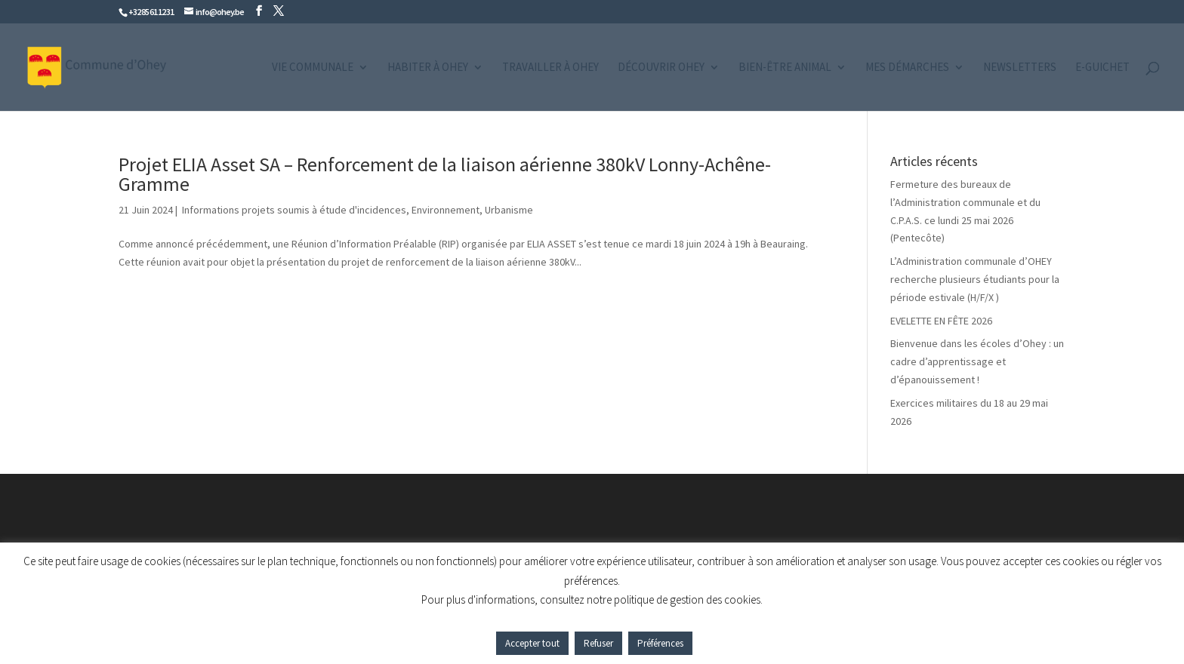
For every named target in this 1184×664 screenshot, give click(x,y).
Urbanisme (509, 210)
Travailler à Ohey (550, 68)
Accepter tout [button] (532, 643)
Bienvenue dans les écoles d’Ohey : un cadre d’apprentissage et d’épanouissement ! (977, 361)
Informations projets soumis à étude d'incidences (293, 210)
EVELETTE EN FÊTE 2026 (941, 320)
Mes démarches (907, 68)
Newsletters (1019, 68)
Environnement (445, 210)
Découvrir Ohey (661, 68)
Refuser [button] (598, 643)
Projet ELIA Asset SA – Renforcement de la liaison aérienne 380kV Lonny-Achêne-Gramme (445, 174)
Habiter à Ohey (427, 68)
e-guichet (1102, 68)
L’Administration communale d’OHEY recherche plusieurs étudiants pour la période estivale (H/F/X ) (974, 279)
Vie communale (312, 68)
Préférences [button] (660, 643)
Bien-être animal (784, 68)
